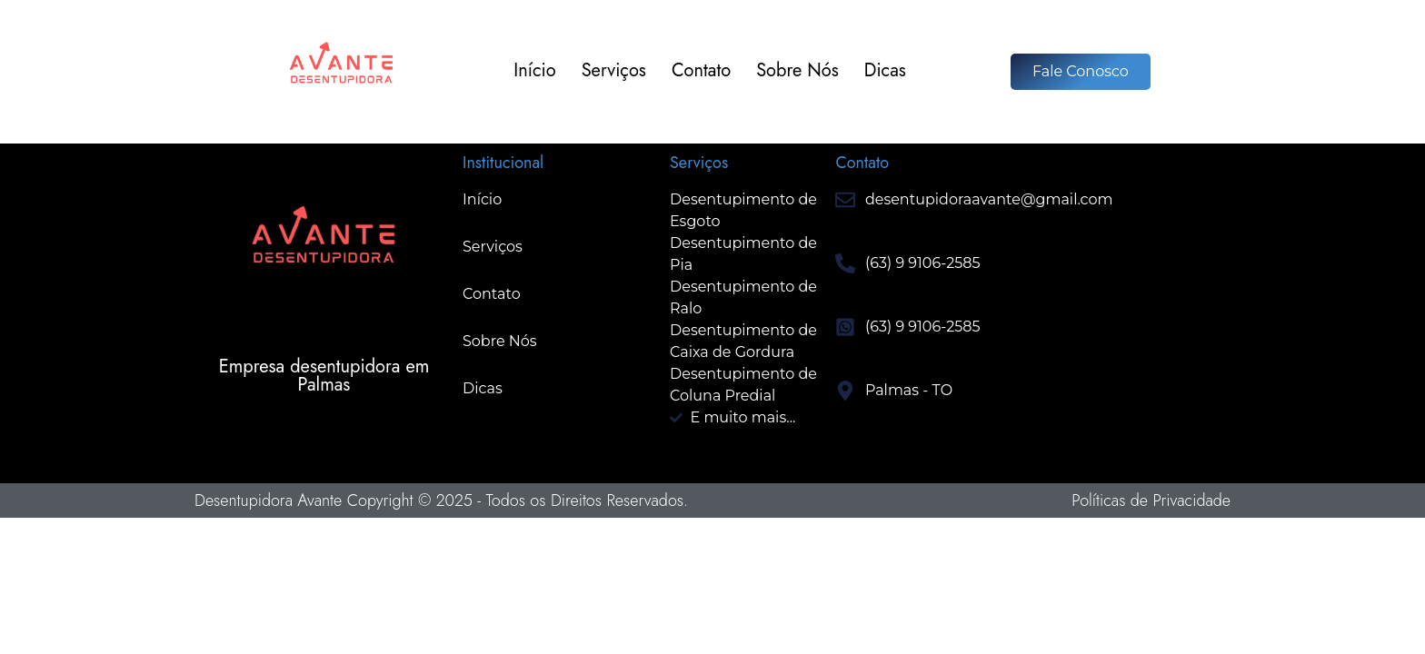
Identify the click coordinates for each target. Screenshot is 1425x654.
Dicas (885, 71)
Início (534, 71)
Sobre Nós (797, 71)
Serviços (614, 71)
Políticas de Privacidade (1151, 500)
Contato (701, 71)
